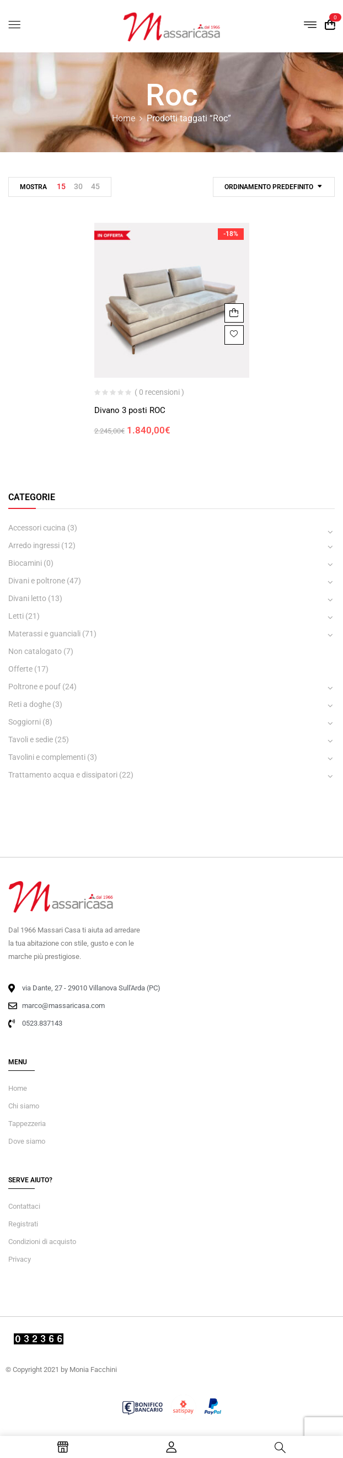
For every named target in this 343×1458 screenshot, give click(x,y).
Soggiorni (24, 721)
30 (78, 186)
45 (95, 186)
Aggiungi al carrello (234, 313)
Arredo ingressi (34, 545)
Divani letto (27, 598)
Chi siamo (23, 1106)
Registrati (23, 1224)
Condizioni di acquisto (42, 1241)
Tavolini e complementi (46, 757)
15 (61, 186)
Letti (16, 616)
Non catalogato (35, 651)
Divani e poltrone (36, 580)
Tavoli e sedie (30, 739)
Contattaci (24, 1206)
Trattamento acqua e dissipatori (62, 774)
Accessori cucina (37, 527)
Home (123, 118)
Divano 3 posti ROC (129, 410)
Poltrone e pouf (34, 686)
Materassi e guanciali (44, 633)
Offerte (20, 668)
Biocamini (25, 563)
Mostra (33, 187)
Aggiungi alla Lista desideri (234, 335)
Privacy (19, 1259)
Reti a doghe (29, 704)
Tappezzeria (27, 1123)
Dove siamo (26, 1141)
